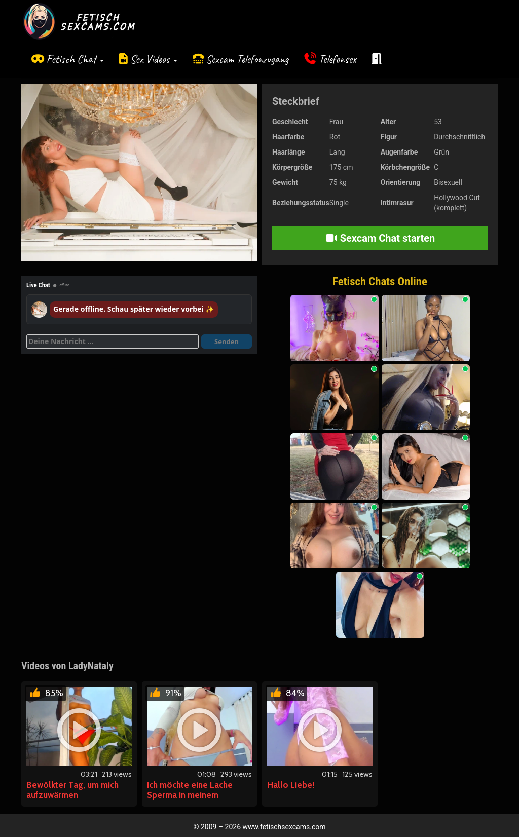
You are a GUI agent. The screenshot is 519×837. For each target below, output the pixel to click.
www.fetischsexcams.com (284, 827)
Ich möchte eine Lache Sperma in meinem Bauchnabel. (190, 795)
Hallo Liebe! (290, 785)
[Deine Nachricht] (112, 341)
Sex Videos (153, 59)
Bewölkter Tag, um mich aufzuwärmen (72, 790)
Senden (226, 341)
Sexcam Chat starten (380, 238)
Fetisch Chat (75, 59)
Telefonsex (337, 59)
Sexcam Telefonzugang (247, 59)
